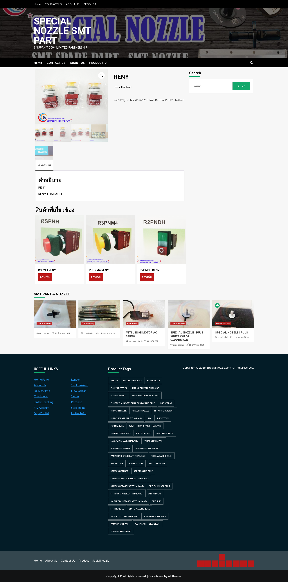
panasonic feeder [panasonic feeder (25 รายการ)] (120, 448)
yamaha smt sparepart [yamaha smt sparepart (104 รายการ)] (148, 524)
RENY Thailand (174, 100)
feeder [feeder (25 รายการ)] (114, 380)
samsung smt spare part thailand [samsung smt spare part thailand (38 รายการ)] (130, 478)
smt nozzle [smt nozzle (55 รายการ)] (117, 509)
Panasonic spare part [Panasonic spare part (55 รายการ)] (148, 448)
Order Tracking (43, 402)
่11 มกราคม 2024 (151, 341)
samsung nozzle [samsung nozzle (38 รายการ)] (143, 471)
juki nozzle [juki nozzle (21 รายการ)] (117, 426)
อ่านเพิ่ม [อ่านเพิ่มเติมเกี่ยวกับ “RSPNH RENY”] (45, 277)
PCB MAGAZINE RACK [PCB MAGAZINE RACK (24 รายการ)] (161, 456)
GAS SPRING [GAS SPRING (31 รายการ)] (166, 403)
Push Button (156, 100)
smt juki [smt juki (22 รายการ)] (156, 501)
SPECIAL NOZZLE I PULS (231, 332)
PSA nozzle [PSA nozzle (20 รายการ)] (117, 463)
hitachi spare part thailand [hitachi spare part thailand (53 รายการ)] (126, 418)
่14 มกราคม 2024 (107, 333)
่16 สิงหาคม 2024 (62, 333)
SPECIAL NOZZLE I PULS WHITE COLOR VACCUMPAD (186, 336)
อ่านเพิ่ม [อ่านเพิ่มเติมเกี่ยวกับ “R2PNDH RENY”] (147, 277)
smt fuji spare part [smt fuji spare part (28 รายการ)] (159, 486)
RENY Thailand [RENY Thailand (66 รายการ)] (157, 463)
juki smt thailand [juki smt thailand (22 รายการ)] (121, 433)
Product (84, 560)
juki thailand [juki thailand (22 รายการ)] (143, 433)
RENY (130, 100)
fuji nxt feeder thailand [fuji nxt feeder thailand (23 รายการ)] (146, 388)
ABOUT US (72, 4)
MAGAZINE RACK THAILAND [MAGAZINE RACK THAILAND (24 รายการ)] (124, 441)
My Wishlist (41, 413)
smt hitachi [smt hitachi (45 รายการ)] (154, 493)
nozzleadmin (45, 333)
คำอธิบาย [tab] (44, 165)
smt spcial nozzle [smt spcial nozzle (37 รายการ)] (139, 509)
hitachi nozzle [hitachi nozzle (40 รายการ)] (140, 410)
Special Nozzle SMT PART (62, 31)
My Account (41, 407)
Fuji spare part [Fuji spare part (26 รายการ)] (119, 395)
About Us (40, 385)
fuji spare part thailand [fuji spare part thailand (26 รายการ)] (145, 395)
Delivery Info (42, 390)
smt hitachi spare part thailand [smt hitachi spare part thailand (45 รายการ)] (129, 501)
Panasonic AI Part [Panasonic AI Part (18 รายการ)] (154, 441)
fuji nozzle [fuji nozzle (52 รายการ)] (153, 380)
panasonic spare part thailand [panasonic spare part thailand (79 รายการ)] (128, 456)
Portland (76, 402)
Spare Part (132, 323)
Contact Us (68, 560)
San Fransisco (79, 385)
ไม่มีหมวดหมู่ (87, 323)
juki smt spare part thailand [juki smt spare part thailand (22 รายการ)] (145, 426)
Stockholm (78, 407)
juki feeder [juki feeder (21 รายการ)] (163, 418)
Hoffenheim (78, 413)
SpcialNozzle (100, 560)
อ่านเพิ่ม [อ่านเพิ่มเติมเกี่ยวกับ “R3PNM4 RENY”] (96, 277)
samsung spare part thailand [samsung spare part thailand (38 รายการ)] (127, 486)
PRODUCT (89, 4)
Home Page (41, 379)
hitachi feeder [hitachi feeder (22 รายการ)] (119, 410)
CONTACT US (53, 4)
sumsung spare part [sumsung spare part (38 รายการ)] (155, 516)
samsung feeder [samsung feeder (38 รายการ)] (119, 471)
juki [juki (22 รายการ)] (149, 418)
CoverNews (155, 576)
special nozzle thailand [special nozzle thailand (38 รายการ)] (124, 516)
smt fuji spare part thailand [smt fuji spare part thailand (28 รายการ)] (127, 493)
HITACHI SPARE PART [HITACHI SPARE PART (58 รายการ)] (164, 410)
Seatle (75, 396)
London (75, 379)
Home (37, 4)
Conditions (41, 396)
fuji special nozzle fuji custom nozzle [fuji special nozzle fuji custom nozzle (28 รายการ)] (133, 403)
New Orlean (78, 390)
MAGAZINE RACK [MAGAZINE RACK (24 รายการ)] (164, 433)
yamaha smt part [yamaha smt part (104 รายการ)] (120, 524)
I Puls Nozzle (44, 323)
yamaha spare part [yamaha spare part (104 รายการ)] (121, 531)
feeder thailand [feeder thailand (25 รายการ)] (132, 380)
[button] (101, 75)
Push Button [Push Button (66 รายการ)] (136, 463)
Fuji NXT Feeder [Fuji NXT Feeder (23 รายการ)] (119, 388)
